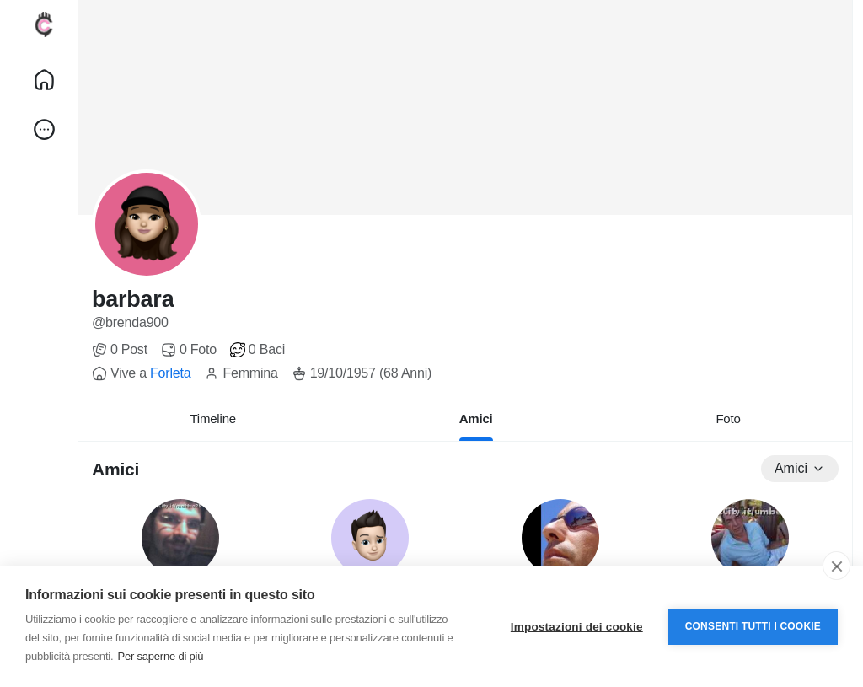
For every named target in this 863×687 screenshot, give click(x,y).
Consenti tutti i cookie (753, 626)
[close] (836, 565)
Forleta (170, 373)
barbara (133, 299)
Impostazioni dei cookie (577, 626)
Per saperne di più (160, 656)
